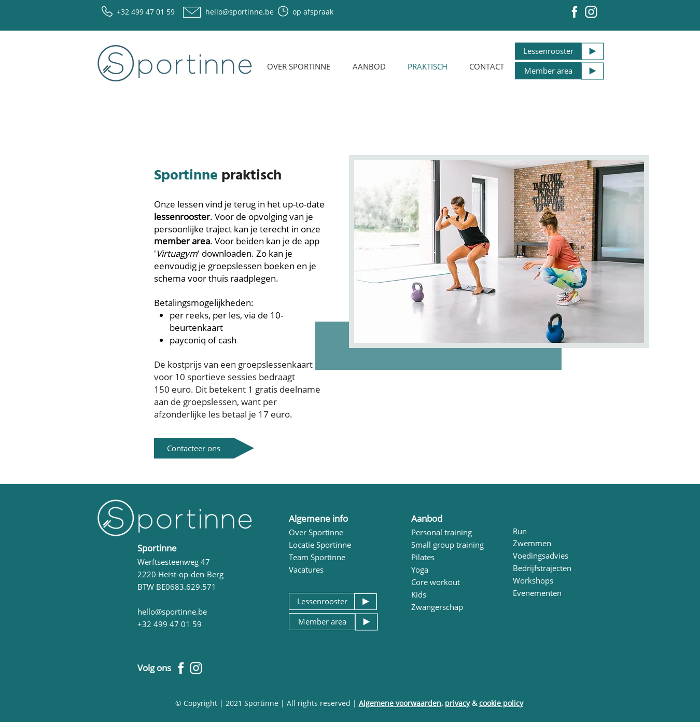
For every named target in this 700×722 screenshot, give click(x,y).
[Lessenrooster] (548, 51)
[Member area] (548, 70)
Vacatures (306, 569)
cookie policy (501, 703)
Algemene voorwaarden (400, 703)
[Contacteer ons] (194, 448)
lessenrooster (182, 217)
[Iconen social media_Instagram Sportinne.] (591, 12)
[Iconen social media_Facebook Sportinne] (574, 12)
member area (182, 241)
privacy (457, 703)
